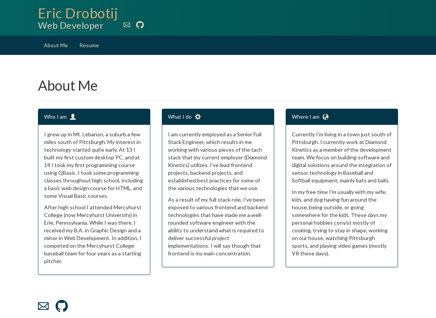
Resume (89, 45)
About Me (56, 45)
